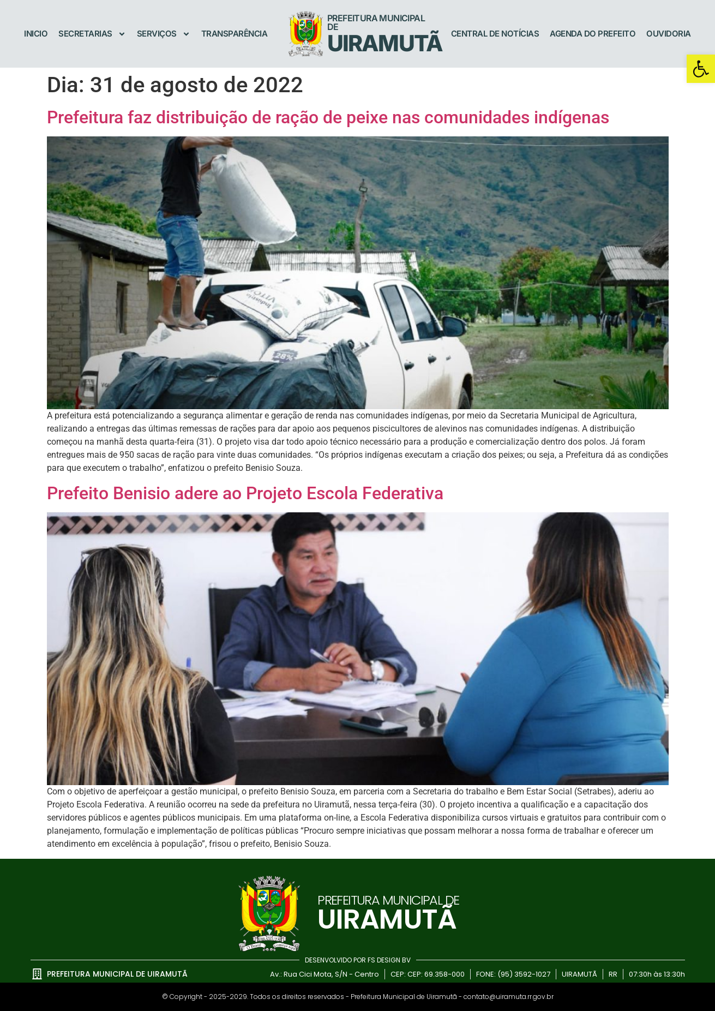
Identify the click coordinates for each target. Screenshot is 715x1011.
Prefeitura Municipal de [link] (376, 22)
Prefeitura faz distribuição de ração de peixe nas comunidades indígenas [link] (328, 117)
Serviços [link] (163, 34)
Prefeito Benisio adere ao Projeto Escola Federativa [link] (245, 493)
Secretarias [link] (92, 34)
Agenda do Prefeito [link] (592, 33)
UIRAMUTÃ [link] (384, 43)
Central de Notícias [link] (495, 33)
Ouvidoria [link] (668, 33)
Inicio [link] (35, 33)
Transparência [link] (234, 33)
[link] (701, 69)
